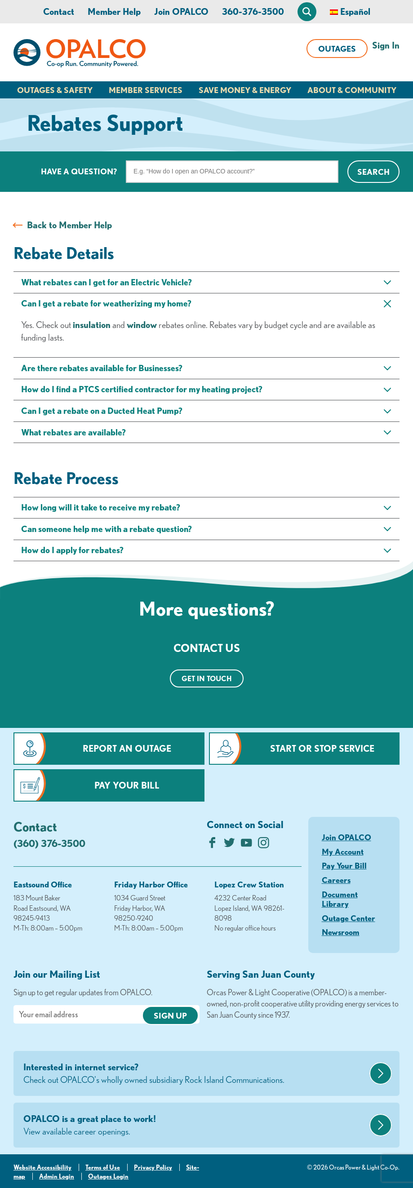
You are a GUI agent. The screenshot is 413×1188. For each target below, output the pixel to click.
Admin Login (56, 1176)
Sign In (386, 45)
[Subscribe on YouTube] (246, 845)
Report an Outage (127, 748)
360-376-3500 (253, 11)
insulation (92, 324)
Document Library (340, 899)
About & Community (351, 89)
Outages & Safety (55, 89)
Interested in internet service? (195, 1074)
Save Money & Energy (245, 89)
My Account (343, 851)
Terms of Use (102, 1167)
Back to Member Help (69, 225)
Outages (337, 48)
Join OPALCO (181, 11)
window (142, 324)
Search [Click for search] (373, 171)
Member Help (114, 11)
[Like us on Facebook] (212, 845)
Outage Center (348, 917)
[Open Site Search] (307, 11)
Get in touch (207, 678)
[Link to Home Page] (79, 55)
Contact (58, 11)
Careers (336, 879)
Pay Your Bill (127, 785)
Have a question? (79, 171)
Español (355, 11)
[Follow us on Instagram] (263, 845)
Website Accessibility (42, 1167)
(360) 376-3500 (49, 843)
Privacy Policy (153, 1167)
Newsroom (341, 931)
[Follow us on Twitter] (229, 845)
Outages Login (108, 1176)
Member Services (145, 89)
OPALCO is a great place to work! (195, 1125)
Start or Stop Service (322, 748)
